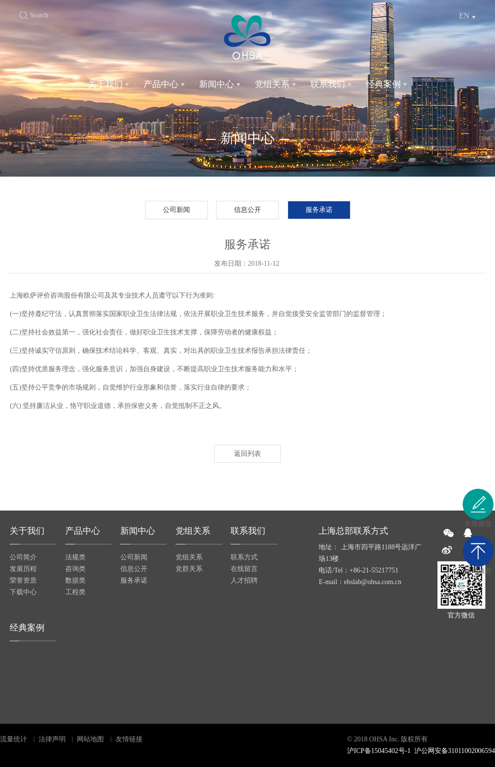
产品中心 (161, 84)
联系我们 (327, 84)
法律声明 (52, 739)
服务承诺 (319, 209)
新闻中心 (216, 84)
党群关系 (189, 568)
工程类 (75, 592)
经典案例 (383, 84)
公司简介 (23, 557)
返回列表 (247, 453)
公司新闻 (176, 209)
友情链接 (129, 739)
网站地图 (90, 739)
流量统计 (13, 739)
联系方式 (244, 557)
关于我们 (105, 84)
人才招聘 (244, 580)
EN (464, 16)
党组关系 (272, 84)
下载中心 (23, 592)
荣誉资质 (23, 580)
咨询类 (75, 568)
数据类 (75, 580)
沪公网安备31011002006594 (454, 750)
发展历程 (23, 568)
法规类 (75, 557)
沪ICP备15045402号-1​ (378, 750)
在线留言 (244, 568)
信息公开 (247, 209)
